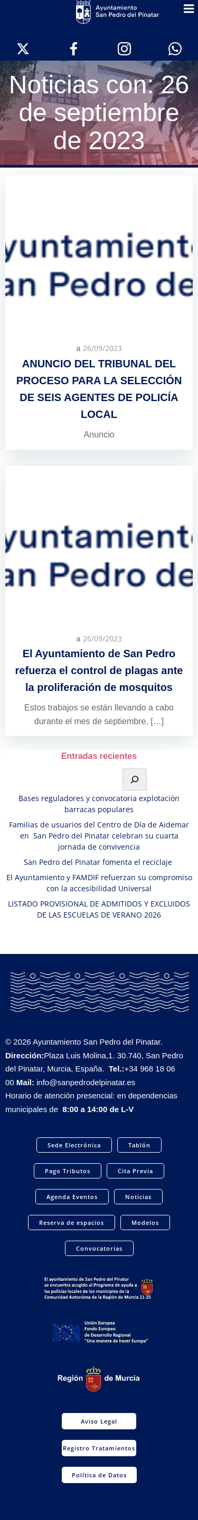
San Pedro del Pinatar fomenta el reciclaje (99, 862)
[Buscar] (134, 779)
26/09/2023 (102, 348)
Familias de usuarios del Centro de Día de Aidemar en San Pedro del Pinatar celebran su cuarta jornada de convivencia (99, 836)
